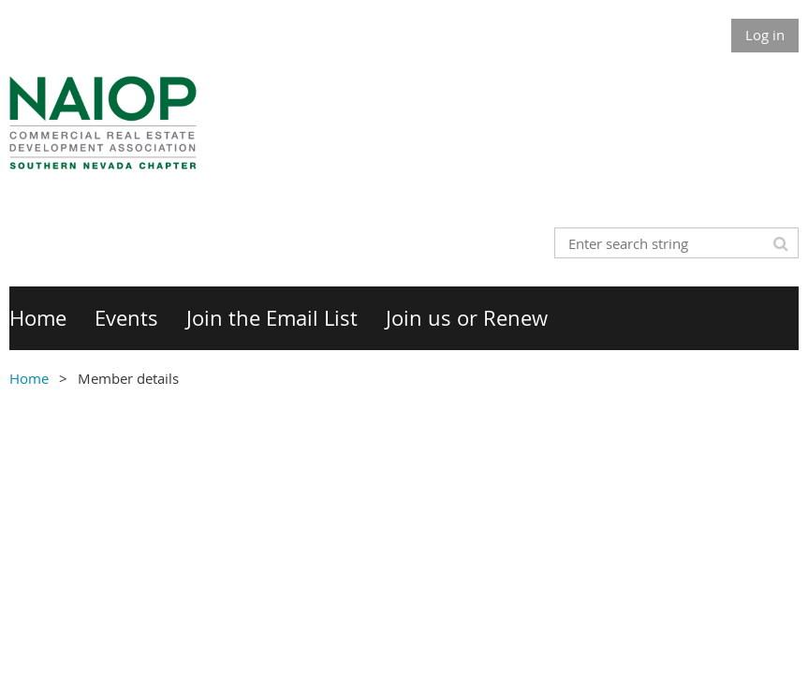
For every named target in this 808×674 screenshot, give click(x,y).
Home (29, 378)
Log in (765, 34)
